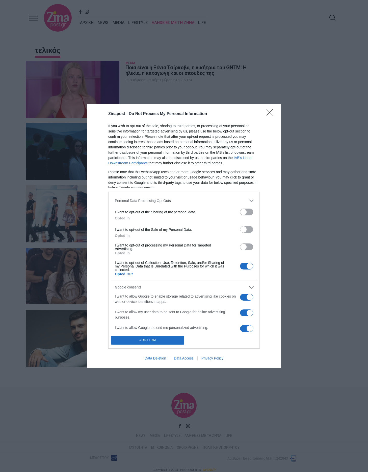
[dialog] (184, 236)
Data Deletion (155, 358)
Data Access (184, 358)
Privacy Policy (212, 358)
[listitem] (184, 201)
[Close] (271, 114)
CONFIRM (147, 340)
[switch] (246, 212)
